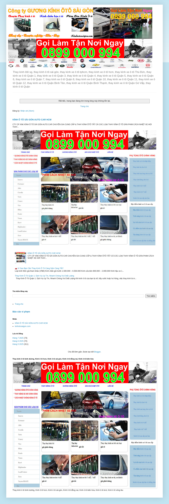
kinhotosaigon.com (22, 326)
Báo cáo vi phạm (21, 311)
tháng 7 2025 (18, 338)
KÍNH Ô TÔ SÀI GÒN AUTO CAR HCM (32, 119)
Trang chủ (84, 106)
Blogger (97, 352)
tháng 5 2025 (18, 344)
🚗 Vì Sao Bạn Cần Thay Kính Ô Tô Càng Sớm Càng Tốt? (39, 268)
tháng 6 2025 (18, 341)
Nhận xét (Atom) (27, 111)
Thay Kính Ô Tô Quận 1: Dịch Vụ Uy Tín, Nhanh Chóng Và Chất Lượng (44, 276)
